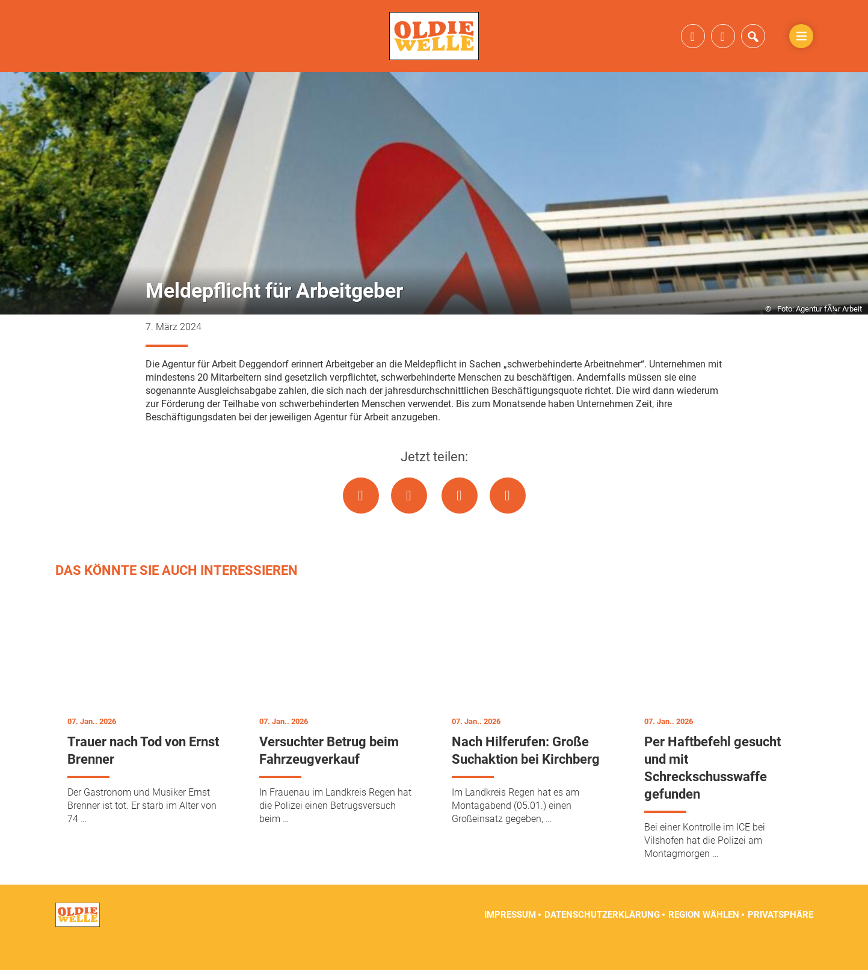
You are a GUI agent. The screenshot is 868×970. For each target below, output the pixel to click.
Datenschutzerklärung (602, 940)
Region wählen (703, 940)
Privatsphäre (780, 940)
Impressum (510, 940)
